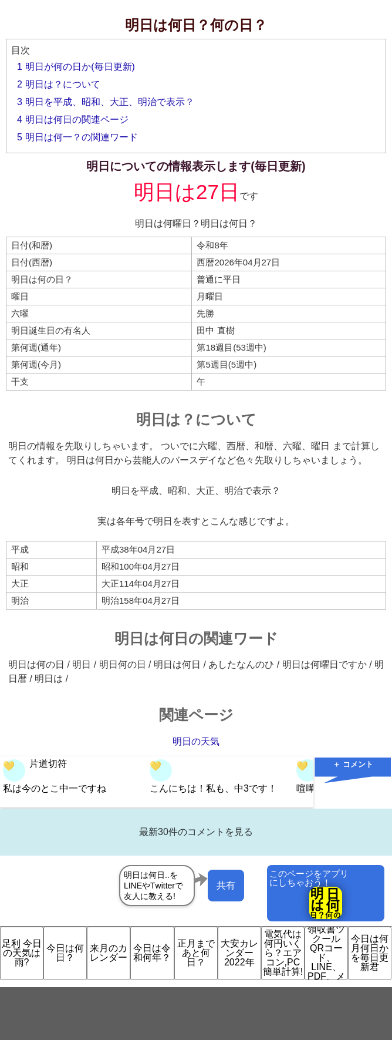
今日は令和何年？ (152, 952)
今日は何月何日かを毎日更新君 (369, 953)
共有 (226, 885)
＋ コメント (353, 764)
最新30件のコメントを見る (196, 832)
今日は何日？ (65, 952)
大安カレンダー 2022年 (239, 952)
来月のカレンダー (108, 952)
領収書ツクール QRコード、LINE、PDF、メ (326, 953)
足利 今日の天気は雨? (22, 952)
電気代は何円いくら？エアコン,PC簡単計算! (283, 953)
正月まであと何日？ (196, 952)
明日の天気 (196, 741)
